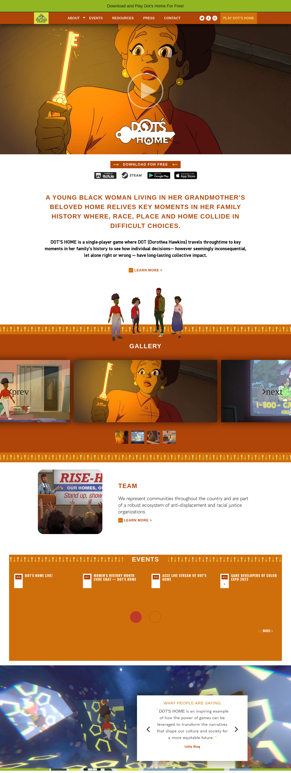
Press (149, 18)
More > (268, 631)
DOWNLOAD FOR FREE (145, 164)
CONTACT (172, 18)
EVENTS (96, 18)
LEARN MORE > (148, 270)
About (73, 18)
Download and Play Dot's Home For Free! (145, 6)
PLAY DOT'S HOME (238, 18)
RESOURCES (123, 18)
